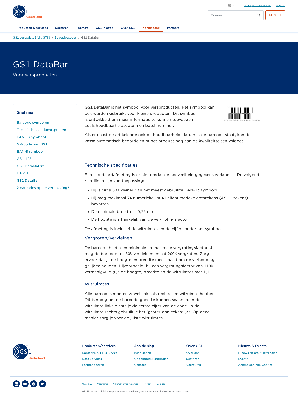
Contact (140, 364)
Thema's (82, 27)
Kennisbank (151, 27)
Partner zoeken (93, 364)
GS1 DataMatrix (30, 166)
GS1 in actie (104, 27)
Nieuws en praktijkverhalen (257, 352)
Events (243, 358)
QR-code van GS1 (32, 144)
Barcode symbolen (33, 122)
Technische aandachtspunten (41, 130)
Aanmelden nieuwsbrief (255, 364)
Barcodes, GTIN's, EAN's (99, 352)
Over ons (192, 352)
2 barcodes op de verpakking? (43, 188)
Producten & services (32, 27)
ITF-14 (22, 173)
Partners (173, 27)
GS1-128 (24, 159)
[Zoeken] (231, 15)
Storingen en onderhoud (257, 5)
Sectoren (62, 27)
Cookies (160, 384)
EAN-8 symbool (30, 151)
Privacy (147, 384)
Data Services (92, 358)
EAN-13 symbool (31, 137)
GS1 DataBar (28, 180)
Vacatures (193, 364)
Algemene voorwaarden (126, 384)
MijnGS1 (275, 15)
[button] (232, 5)
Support (280, 5)
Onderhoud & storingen (151, 358)
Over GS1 (128, 27)
